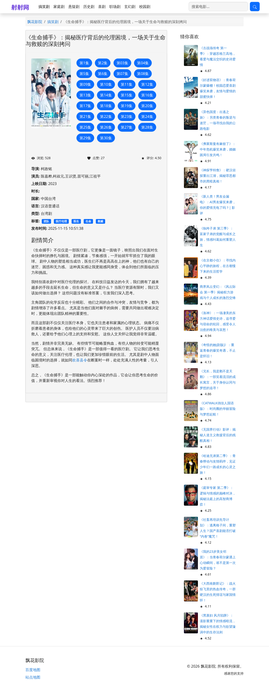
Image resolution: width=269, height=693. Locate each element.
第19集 (126, 105)
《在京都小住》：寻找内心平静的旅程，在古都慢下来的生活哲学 (218, 266)
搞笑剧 (44, 6)
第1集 (84, 62)
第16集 (147, 95)
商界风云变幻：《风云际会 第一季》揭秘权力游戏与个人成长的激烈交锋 (218, 292)
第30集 (106, 138)
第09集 (85, 84)
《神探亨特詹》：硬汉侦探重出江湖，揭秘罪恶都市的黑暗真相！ (218, 175)
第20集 (147, 105)
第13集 (85, 95)
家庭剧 (59, 6)
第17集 (85, 105)
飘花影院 (34, 21)
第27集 (126, 127)
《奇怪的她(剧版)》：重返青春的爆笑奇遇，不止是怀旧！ (218, 350)
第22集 (106, 116)
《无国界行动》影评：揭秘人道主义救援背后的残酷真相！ (218, 435)
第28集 (147, 127)
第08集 (143, 73)
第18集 (106, 105)
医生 (76, 221)
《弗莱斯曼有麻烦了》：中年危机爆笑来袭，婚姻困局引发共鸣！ (218, 149)
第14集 (106, 95)
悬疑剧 (73, 6)
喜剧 (102, 6)
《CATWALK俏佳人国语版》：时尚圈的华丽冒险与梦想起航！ (218, 408)
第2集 (102, 62)
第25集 (85, 127)
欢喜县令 (79, 360)
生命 (88, 221)
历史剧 (88, 6)
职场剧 (115, 6)
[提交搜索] (255, 6)
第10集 (106, 84)
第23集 (126, 116)
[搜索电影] (218, 6)
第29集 (85, 138)
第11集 (126, 84)
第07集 (122, 73)
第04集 (143, 62)
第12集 (147, 84)
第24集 (147, 116)
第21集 (85, 116)
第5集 (84, 73)
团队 (46, 221)
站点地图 (32, 677)
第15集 (126, 95)
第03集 (122, 62)
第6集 (102, 73)
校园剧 (144, 6)
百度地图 (32, 669)
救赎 (100, 221)
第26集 (106, 127)
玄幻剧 (129, 6)
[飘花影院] (21, 6)
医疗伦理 (61, 221)
